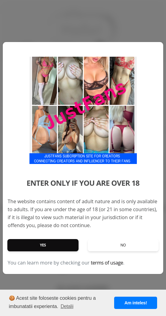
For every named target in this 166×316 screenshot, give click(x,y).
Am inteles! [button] (136, 302)
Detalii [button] (66, 306)
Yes (43, 245)
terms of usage (107, 262)
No (123, 245)
